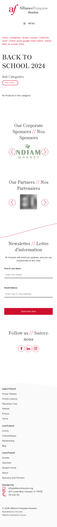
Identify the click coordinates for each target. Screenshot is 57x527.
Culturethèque (9, 435)
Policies (5, 408)
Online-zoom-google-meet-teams (26, 40)
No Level (10, 82)
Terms (5, 418)
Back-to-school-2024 (13, 44)
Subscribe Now (28, 311)
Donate (5, 457)
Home (5, 37)
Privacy (5, 413)
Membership (8, 440)
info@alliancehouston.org (20, 488)
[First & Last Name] (28, 274)
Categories (15, 37)
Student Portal (9, 467)
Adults (48, 40)
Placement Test (9, 403)
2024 (4, 40)
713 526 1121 (13, 495)
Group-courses (29, 37)
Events (5, 430)
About (5, 472)
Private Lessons (9, 398)
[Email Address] (28, 294)
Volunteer (6, 462)
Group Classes (9, 393)
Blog (4, 445)
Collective (44, 37)
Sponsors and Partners (13, 477)
